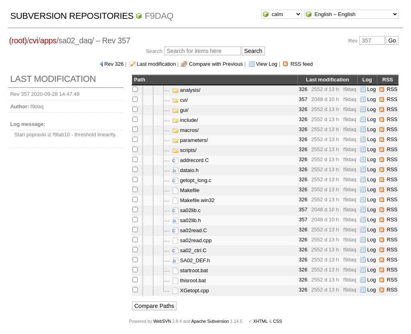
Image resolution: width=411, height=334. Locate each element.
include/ (185, 120)
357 (303, 99)
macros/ (185, 130)
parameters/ (190, 140)
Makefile (185, 190)
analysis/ (186, 90)
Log (371, 89)
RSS (392, 89)
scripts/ (184, 150)
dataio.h (185, 170)
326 (303, 89)
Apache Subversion (210, 321)
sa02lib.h (186, 220)
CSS (277, 321)
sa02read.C (189, 230)
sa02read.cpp (192, 240)
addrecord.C (190, 160)
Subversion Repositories (71, 16)
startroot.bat (190, 270)
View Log (266, 64)
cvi (33, 40)
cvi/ (180, 100)
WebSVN (162, 321)
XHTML (260, 321)
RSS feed (302, 64)
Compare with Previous (216, 64)
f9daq (158, 16)
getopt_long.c (192, 180)
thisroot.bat (189, 280)
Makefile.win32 (193, 200)
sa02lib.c (186, 210)
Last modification (156, 64)
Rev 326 (114, 64)
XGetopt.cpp (190, 290)
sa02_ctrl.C (189, 250)
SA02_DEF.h (191, 260)
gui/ (180, 110)
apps (48, 40)
